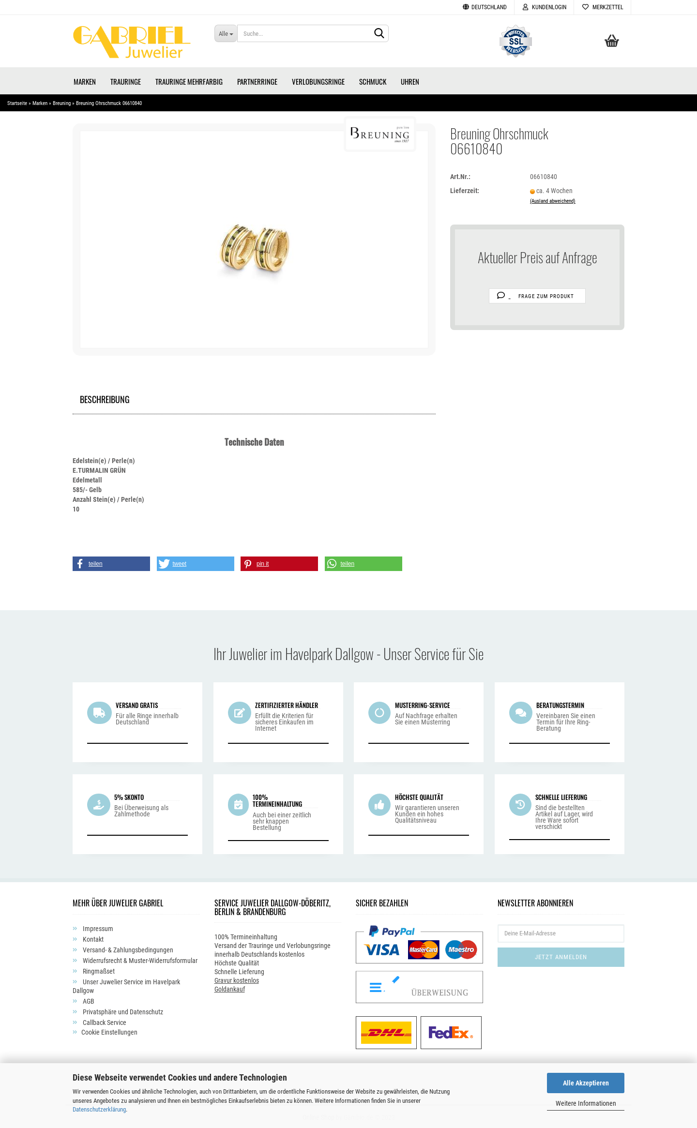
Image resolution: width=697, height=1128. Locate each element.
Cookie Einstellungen (109, 1030)
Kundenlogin (544, 7)
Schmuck (372, 80)
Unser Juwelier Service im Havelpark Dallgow (126, 984)
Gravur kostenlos (236, 979)
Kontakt (92, 937)
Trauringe (125, 80)
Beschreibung (105, 396)
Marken (85, 80)
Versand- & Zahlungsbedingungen (127, 948)
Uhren (410, 80)
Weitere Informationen (586, 1103)
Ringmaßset (98, 969)
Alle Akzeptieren (586, 1083)
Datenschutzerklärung (99, 1109)
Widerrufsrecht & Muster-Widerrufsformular (139, 959)
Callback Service (103, 1020)
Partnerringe (257, 80)
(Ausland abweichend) (553, 199)
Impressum (97, 927)
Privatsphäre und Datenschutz (122, 1010)
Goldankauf (229, 988)
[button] (111, 562)
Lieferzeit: (464, 189)
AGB (87, 999)
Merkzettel (602, 7)
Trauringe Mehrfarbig (189, 80)
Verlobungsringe (318, 80)
